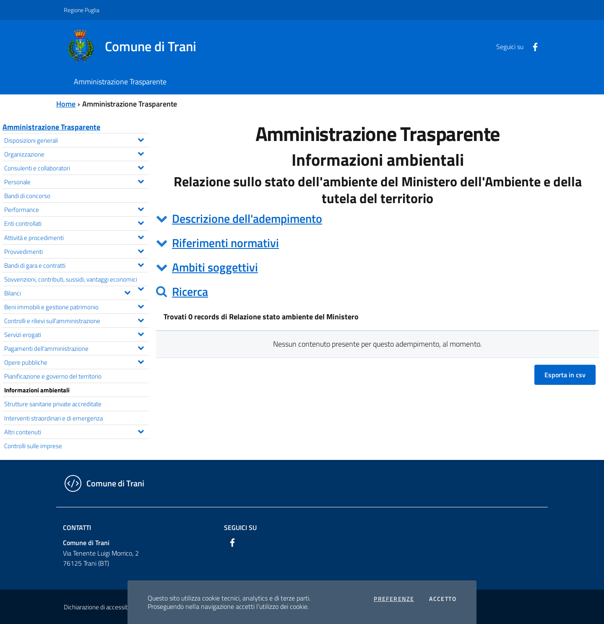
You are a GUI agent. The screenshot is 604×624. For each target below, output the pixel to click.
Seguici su (240, 527)
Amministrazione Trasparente (51, 127)
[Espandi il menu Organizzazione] (140, 153)
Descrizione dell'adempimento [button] (247, 218)
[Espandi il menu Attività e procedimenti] (140, 236)
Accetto (442, 599)
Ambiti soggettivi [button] (215, 267)
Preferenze (394, 599)
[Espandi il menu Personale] (140, 180)
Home (66, 104)
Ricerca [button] (190, 291)
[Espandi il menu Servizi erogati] (140, 333)
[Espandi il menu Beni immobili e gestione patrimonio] (140, 305)
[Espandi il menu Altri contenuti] (140, 431)
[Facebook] (531, 46)
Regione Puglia (81, 9)
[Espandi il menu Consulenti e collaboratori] (140, 167)
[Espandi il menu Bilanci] (127, 292)
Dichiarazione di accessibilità (101, 607)
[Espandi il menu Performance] (140, 208)
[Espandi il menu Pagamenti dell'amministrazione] (140, 347)
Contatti (77, 527)
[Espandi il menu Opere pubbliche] (140, 361)
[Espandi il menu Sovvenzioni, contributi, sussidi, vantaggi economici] (140, 288)
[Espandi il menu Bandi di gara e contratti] (140, 264)
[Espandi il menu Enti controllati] (140, 222)
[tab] (377, 218)
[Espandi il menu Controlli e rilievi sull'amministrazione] (140, 319)
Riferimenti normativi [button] (225, 243)
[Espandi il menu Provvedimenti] (140, 250)
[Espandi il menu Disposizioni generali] (140, 139)
